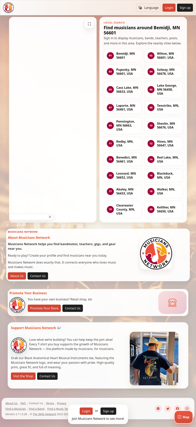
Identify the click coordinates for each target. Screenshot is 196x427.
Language (148, 7)
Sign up (185, 8)
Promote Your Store (44, 308)
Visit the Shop (23, 376)
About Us (17, 276)
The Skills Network (44, 414)
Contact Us (38, 276)
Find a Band (36, 409)
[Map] (183, 417)
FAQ (23, 403)
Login (169, 8)
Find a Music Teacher (61, 409)
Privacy (61, 403)
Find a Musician (15, 409)
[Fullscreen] (89, 23)
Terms (50, 403)
